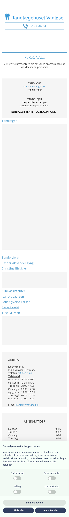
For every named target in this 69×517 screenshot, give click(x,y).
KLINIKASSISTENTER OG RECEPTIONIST (34, 111)
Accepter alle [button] (50, 510)
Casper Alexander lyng (34, 102)
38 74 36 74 (38, 26)
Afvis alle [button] (18, 510)
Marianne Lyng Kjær (34, 86)
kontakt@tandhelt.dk (27, 404)
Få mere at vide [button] (34, 502)
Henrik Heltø (34, 89)
